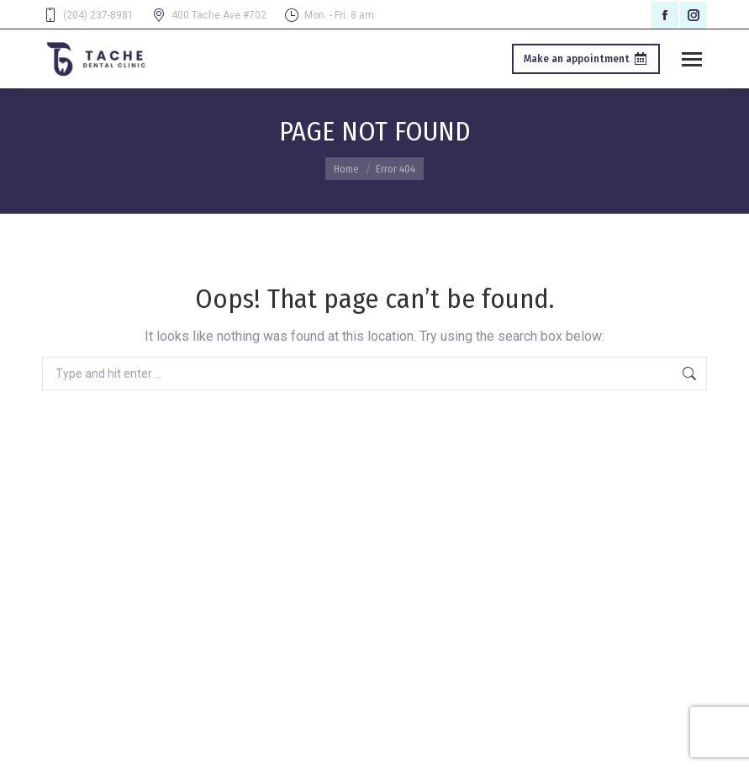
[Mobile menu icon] (692, 59)
